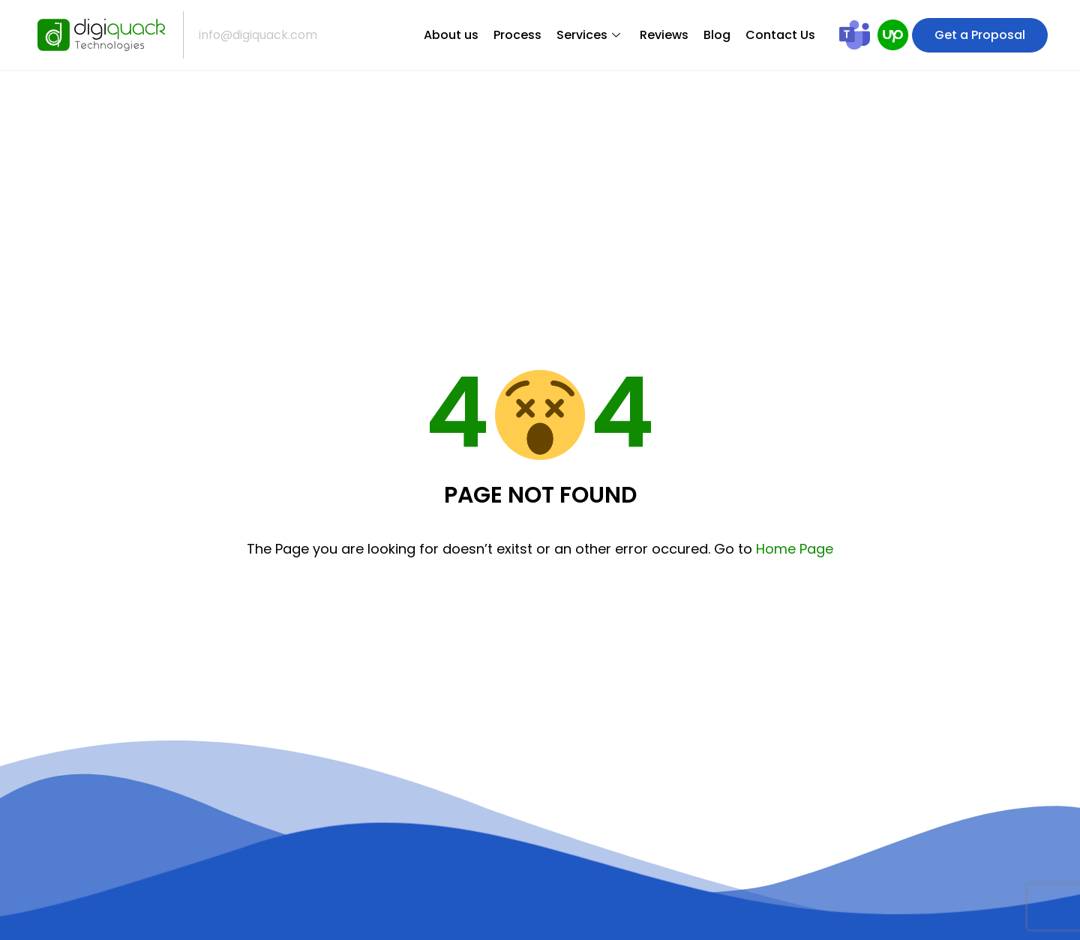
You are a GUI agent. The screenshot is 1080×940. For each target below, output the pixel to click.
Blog (717, 35)
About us (451, 35)
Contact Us (780, 35)
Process (518, 35)
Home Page (794, 548)
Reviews (664, 35)
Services (588, 35)
